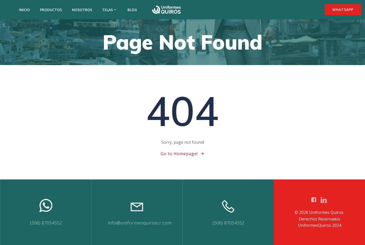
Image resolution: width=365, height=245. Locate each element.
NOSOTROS (82, 9)
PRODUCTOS (51, 9)
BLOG (132, 9)
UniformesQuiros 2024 (319, 225)
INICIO (24, 9)
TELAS (109, 9)
